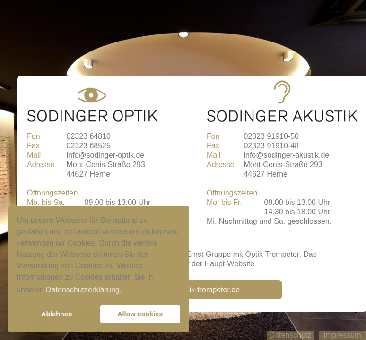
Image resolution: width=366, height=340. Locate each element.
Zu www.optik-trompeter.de (195, 290)
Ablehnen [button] (56, 314)
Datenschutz (291, 335)
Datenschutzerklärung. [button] (84, 290)
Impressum (342, 335)
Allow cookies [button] (140, 314)
